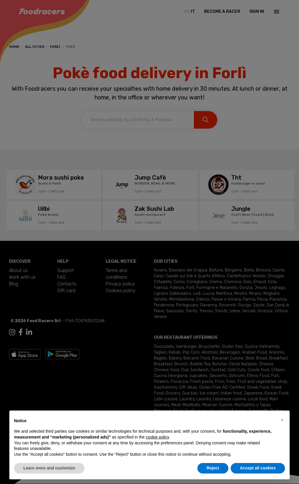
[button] (282, 420)
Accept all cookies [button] (258, 468)
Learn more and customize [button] (49, 468)
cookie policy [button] (157, 437)
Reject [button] (213, 468)
